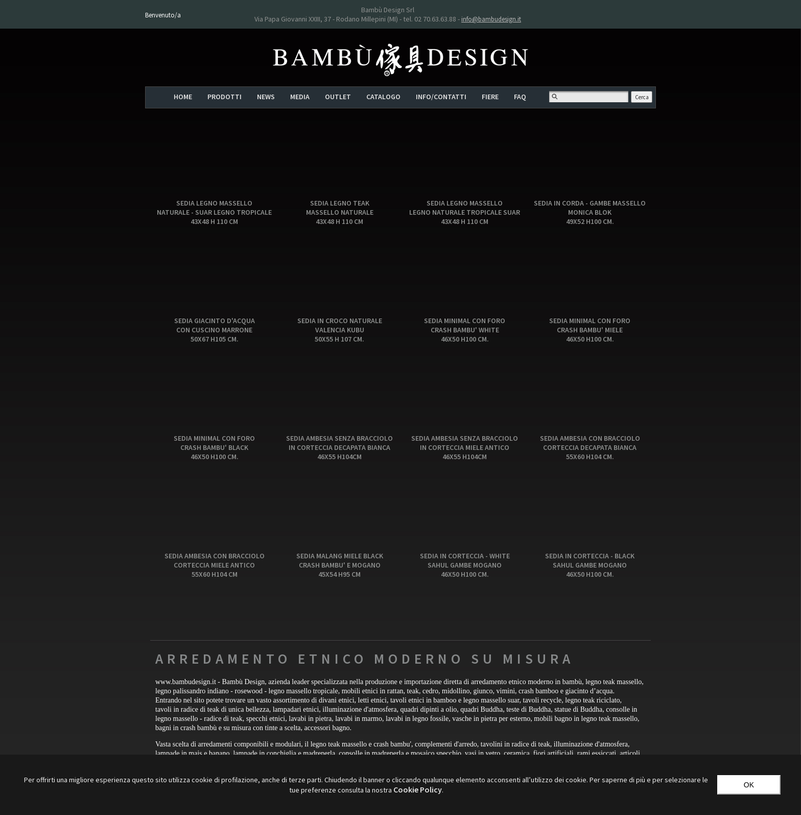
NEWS (266, 96)
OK (749, 785)
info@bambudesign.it (491, 19)
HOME (183, 96)
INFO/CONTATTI (441, 96)
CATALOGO (383, 96)
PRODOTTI (224, 96)
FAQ (520, 96)
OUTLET (338, 96)
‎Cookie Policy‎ (417, 789)
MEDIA (300, 96)
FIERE (490, 96)
